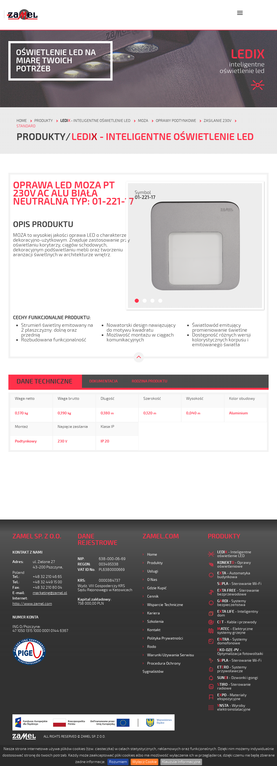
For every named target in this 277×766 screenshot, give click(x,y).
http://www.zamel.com (32, 603)
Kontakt (153, 630)
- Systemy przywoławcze (231, 669)
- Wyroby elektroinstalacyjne (233, 707)
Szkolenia (155, 621)
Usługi (152, 571)
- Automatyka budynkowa (233, 575)
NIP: (81, 559)
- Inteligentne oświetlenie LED (95, 120)
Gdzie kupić (157, 588)
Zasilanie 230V (217, 120)
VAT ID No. (86, 570)
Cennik (153, 596)
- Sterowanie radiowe (234, 686)
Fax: (16, 587)
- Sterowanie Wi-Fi (239, 583)
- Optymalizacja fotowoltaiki (240, 652)
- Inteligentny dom (237, 613)
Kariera (153, 613)
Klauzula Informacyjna (181, 762)
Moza (143, 120)
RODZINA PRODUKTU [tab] (149, 381)
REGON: (84, 564)
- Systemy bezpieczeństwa (231, 603)
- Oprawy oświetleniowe (234, 564)
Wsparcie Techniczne (165, 604)
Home (152, 554)
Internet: (20, 598)
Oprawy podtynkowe (176, 120)
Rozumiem (118, 762)
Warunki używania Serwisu (170, 655)
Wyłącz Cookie (144, 762)
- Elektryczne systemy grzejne (235, 631)
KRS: (82, 580)
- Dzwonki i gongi (237, 677)
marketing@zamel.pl (50, 593)
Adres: (18, 562)
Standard (26, 126)
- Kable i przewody (236, 622)
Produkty (155, 563)
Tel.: (15, 577)
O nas (152, 579)
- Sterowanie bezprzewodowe (238, 592)
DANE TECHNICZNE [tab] (44, 381)
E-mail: (18, 593)
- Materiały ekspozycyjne (231, 697)
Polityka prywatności (165, 638)
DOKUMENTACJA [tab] (103, 381)
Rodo (151, 646)
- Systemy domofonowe (232, 641)
